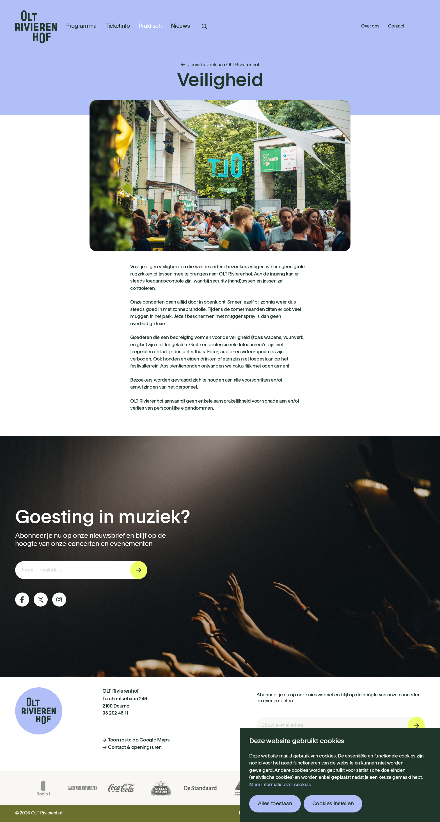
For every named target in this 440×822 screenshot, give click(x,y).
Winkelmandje (419, 26)
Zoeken (204, 27)
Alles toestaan (275, 803)
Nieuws (180, 26)
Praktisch (150, 26)
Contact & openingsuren (132, 747)
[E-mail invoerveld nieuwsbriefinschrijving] (81, 570)
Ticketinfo (118, 26)
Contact (396, 26)
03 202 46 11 (115, 713)
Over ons (370, 26)
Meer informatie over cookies (280, 784)
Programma (81, 26)
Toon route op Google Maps (136, 740)
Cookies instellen (333, 803)
